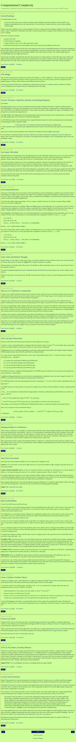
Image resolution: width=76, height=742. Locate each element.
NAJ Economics (5, 691)
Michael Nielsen (5, 260)
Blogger (41, 738)
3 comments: (19, 328)
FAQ (63, 693)
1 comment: (19, 280)
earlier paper (56, 131)
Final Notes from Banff (10, 458)
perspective (37, 84)
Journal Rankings (7, 16)
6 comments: (19, 64)
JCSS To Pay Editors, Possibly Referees (16, 647)
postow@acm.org (40, 563)
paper (14, 206)
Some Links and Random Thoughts (14, 257)
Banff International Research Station (41, 622)
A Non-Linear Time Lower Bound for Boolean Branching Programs (33, 125)
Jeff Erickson (43, 270)
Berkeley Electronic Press (10, 685)
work (60, 628)
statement (50, 84)
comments (19, 86)
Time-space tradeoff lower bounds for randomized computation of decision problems (46, 134)
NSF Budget (5, 74)
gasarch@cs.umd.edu (27, 563)
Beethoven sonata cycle (47, 275)
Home (38, 731)
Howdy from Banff (8, 619)
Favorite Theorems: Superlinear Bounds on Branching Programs (25, 100)
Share (3, 67)
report (29, 84)
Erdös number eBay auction (22, 265)
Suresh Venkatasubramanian (29, 270)
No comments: (19, 90)
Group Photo (12, 487)
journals (50, 685)
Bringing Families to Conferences (14, 427)
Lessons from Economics (10, 677)
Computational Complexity (17, 5)
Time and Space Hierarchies (11, 338)
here (60, 24)
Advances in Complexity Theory (63, 624)
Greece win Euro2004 (21, 633)
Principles (40, 262)
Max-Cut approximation (55, 630)
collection (14, 625)
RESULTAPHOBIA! (9, 501)
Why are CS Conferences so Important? (16, 291)
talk (48, 461)
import (3, 31)
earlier (34, 477)
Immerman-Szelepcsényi (37, 378)
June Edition (4, 103)
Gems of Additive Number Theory (14, 577)
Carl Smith (15, 155)
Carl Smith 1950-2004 (9, 152)
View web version (38, 735)
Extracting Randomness (10, 189)
